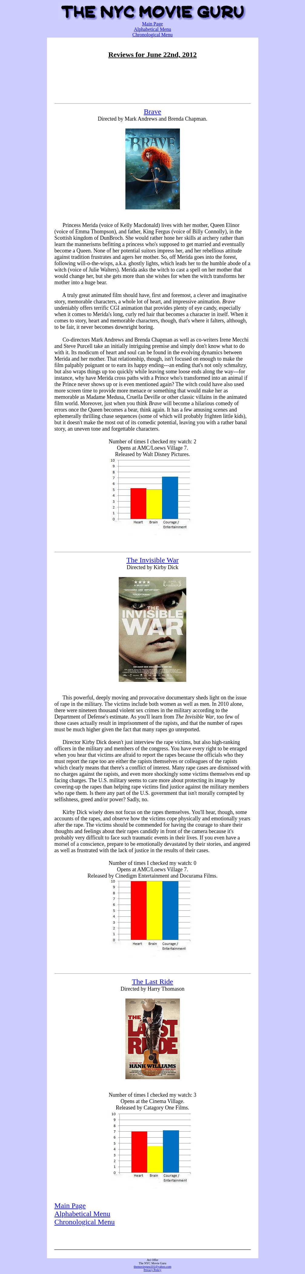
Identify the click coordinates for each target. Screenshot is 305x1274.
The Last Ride (152, 982)
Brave (152, 111)
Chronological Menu (152, 34)
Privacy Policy (152, 1270)
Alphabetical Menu (152, 29)
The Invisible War (152, 560)
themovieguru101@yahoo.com (152, 1266)
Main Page (152, 23)
